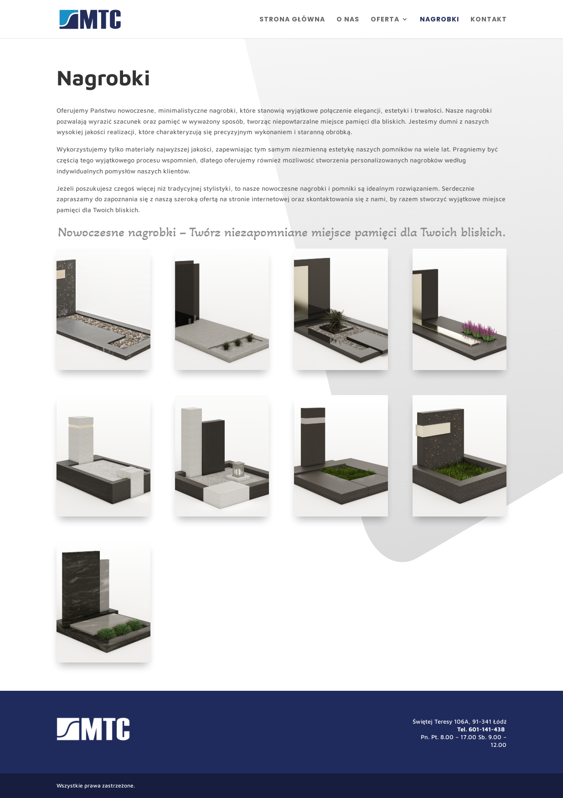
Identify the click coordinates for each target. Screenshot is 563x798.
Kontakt (488, 20)
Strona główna (292, 20)
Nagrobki (439, 20)
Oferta (385, 20)
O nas (347, 20)
